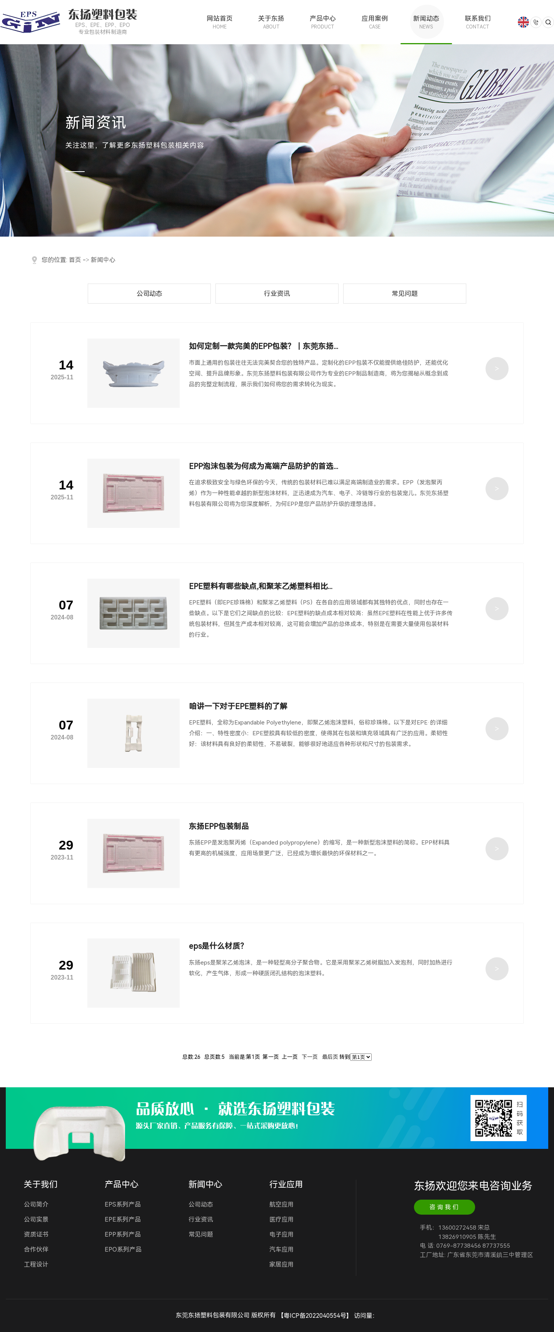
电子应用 (281, 1234)
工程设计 (36, 1264)
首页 (75, 260)
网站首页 (219, 22)
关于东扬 (271, 22)
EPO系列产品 (123, 1249)
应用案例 (374, 22)
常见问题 (405, 293)
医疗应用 (281, 1219)
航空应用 (281, 1204)
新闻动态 (426, 22)
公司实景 (36, 1219)
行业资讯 (277, 293)
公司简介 (36, 1204)
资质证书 (36, 1234)
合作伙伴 (36, 1249)
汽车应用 (281, 1249)
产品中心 (323, 22)
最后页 (330, 1057)
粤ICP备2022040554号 (315, 1315)
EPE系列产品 (123, 1219)
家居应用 (281, 1264)
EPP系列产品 (123, 1234)
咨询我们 (444, 1207)
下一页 (310, 1057)
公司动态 (149, 293)
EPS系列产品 (123, 1204)
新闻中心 (103, 260)
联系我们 (478, 22)
